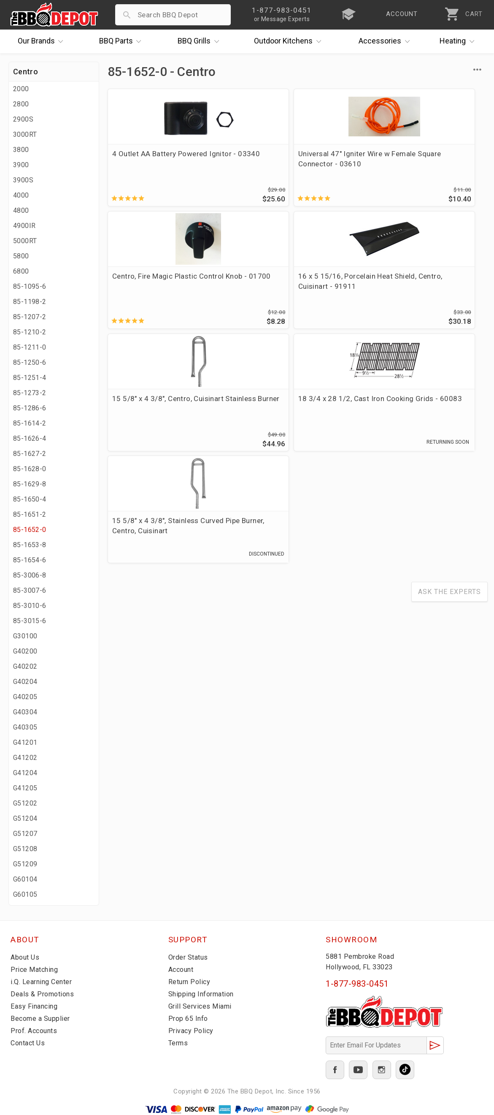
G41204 (25, 773)
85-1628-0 (29, 469)
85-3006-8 (29, 575)
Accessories (386, 41)
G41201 (25, 742)
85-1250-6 (29, 362)
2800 (21, 104)
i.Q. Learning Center (44, 981)
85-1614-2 (29, 423)
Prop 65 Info (189, 1018)
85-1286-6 (29, 408)
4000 (21, 195)
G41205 (25, 788)
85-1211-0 (29, 347)
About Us (26, 957)
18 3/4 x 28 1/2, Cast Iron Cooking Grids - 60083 (244, 290)
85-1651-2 (29, 514)
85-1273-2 (29, 393)
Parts (122, 41)
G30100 (25, 636)
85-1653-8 (29, 545)
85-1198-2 (29, 302)
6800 (21, 271)
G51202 (25, 803)
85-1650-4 (29, 499)
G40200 (25, 651)
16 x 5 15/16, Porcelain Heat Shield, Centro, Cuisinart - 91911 (440, 163)
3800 (21, 150)
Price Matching (36, 969)
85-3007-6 (29, 590)
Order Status (189, 957)
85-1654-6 (29, 560)
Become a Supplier (42, 1018)
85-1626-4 (29, 438)
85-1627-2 (29, 454)
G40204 (25, 682)
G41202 (25, 758)
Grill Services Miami (201, 1006)
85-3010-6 (29, 606)
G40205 (25, 697)
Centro (25, 71)
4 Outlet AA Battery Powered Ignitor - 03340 (144, 163)
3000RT (25, 134)
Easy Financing (35, 1006)
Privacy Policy (191, 1030)
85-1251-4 (29, 378)
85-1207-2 (29, 317)
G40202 (25, 666)
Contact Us (29, 1043)
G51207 (25, 834)
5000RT (25, 241)
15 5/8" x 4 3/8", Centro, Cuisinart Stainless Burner (140, 290)
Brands (42, 41)
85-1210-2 (29, 332)
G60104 (25, 879)
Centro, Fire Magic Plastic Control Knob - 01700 (341, 163)
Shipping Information (203, 994)
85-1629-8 (29, 484)
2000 (21, 89)
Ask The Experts (449, 365)
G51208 (25, 849)
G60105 (25, 894)
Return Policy (190, 981)
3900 (21, 165)
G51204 (25, 818)
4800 (21, 210)
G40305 (25, 727)
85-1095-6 (29, 286)
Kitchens (289, 41)
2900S (23, 119)
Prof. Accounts (36, 1030)
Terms (179, 1043)
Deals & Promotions (44, 994)
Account (182, 969)
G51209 (25, 864)
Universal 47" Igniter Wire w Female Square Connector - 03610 (246, 163)
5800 (21, 256)
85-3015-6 (29, 621)
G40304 (25, 712)
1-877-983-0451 (357, 984)
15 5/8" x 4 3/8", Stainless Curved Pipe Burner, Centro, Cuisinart (341, 295)
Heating (459, 41)
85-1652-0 (29, 530)
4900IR (24, 226)
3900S (23, 180)
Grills (200, 41)
